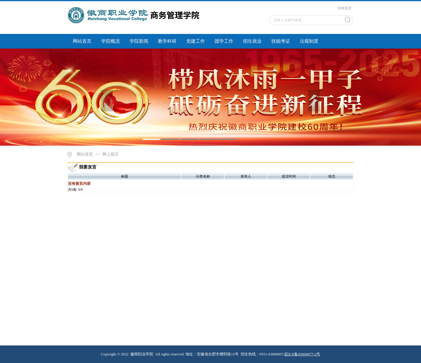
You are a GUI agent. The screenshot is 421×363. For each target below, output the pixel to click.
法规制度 (309, 41)
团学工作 (224, 41)
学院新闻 (139, 41)
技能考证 (280, 41)
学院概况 (110, 41)
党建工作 (195, 41)
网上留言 (110, 154)
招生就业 (252, 41)
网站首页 (82, 41)
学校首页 (345, 8)
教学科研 (167, 41)
